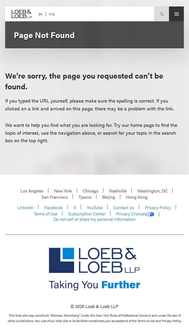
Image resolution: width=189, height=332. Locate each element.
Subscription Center (86, 214)
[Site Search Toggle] (161, 13)
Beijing (108, 197)
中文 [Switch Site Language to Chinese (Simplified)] (52, 14)
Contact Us (123, 207)
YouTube (94, 207)
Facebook (53, 207)
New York (63, 191)
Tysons (85, 197)
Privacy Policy (158, 207)
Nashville (118, 191)
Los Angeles (32, 191)
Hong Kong (137, 197)
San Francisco (54, 197)
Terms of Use (45, 214)
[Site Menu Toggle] (176, 13)
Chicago (90, 191)
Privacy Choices (135, 213)
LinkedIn (25, 207)
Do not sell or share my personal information (94, 219)
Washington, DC (152, 191)
